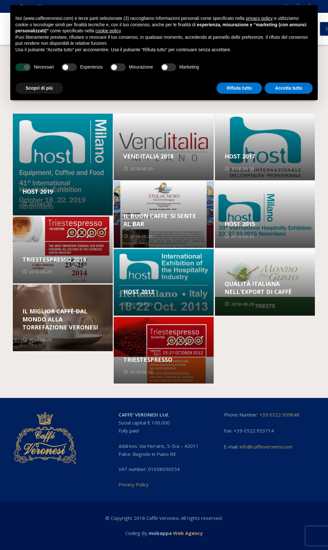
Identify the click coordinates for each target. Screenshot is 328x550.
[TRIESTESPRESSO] (164, 350)
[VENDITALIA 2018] (164, 147)
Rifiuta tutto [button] (239, 88)
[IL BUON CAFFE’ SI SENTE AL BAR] (164, 214)
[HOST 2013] (164, 282)
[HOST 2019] (63, 164)
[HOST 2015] (265, 214)
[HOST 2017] (265, 147)
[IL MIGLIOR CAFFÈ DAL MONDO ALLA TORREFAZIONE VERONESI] (63, 318)
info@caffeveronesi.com (266, 446)
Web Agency (188, 533)
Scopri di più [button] (39, 88)
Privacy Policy (134, 484)
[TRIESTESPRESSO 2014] (63, 250)
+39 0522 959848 (279, 414)
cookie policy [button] (108, 30)
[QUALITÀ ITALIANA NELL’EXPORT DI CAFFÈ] (265, 282)
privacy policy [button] (259, 18)
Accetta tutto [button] (288, 88)
